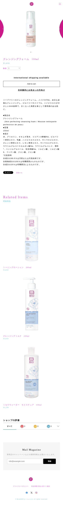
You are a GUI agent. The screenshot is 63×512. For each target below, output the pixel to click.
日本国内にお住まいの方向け (31, 90)
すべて (10, 426)
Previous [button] (4, 29)
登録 (49, 461)
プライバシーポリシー (21, 486)
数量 (5, 68)
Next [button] (59, 29)
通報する (19, 172)
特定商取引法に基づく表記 (40, 486)
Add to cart (31, 84)
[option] (31, 29)
